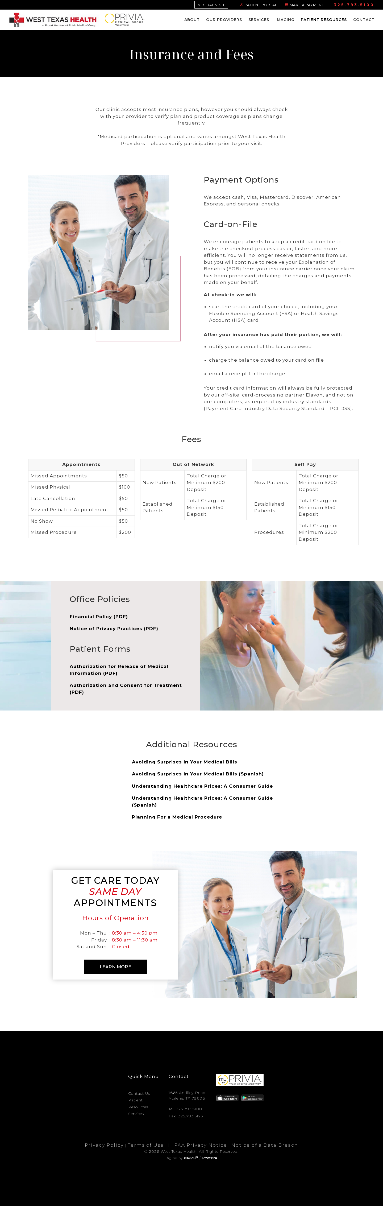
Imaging (285, 19)
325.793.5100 (354, 4)
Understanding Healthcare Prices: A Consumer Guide (202, 786)
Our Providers (224, 19)
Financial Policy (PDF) (99, 616)
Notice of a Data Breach (264, 1142)
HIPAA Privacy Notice (197, 1142)
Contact (363, 19)
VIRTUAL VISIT (211, 5)
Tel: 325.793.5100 (185, 1106)
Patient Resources (324, 19)
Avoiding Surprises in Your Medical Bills (184, 762)
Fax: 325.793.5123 (186, 1113)
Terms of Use (146, 1142)
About (192, 19)
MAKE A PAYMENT (307, 5)
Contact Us (139, 1090)
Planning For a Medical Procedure (177, 817)
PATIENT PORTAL (261, 5)
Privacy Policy (104, 1142)
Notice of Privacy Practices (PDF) (114, 628)
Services (258, 19)
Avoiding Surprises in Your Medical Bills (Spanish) (198, 774)
